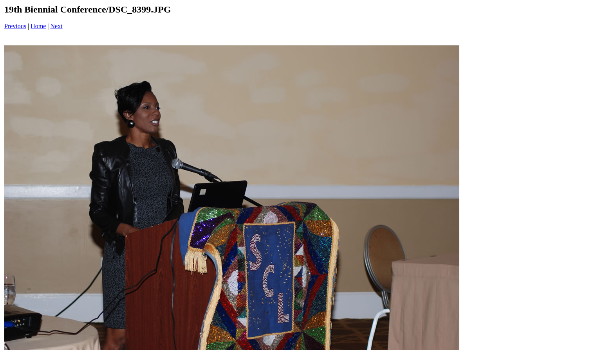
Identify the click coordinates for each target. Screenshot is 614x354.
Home (38, 26)
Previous (15, 26)
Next (57, 26)
